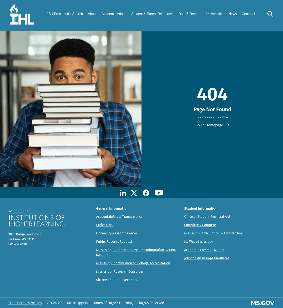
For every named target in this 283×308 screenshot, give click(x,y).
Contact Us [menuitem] (250, 14)
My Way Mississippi (198, 242)
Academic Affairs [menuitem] (114, 14)
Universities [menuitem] (214, 14)
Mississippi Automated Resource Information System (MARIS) (136, 252)
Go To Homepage (209, 125)
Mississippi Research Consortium (121, 271)
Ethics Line (104, 225)
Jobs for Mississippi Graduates (206, 258)
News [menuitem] (232, 14)
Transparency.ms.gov (25, 303)
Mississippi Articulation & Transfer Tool (213, 233)
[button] (270, 14)
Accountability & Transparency (119, 217)
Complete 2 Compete (200, 225)
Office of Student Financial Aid (207, 217)
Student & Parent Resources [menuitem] (152, 14)
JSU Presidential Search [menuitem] (65, 14)
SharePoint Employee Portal (117, 280)
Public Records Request (114, 242)
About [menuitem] (92, 14)
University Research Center (116, 233)
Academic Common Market (204, 250)
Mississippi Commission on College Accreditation (133, 263)
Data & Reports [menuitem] (190, 14)
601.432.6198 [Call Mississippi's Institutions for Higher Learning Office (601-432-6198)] (17, 244)
